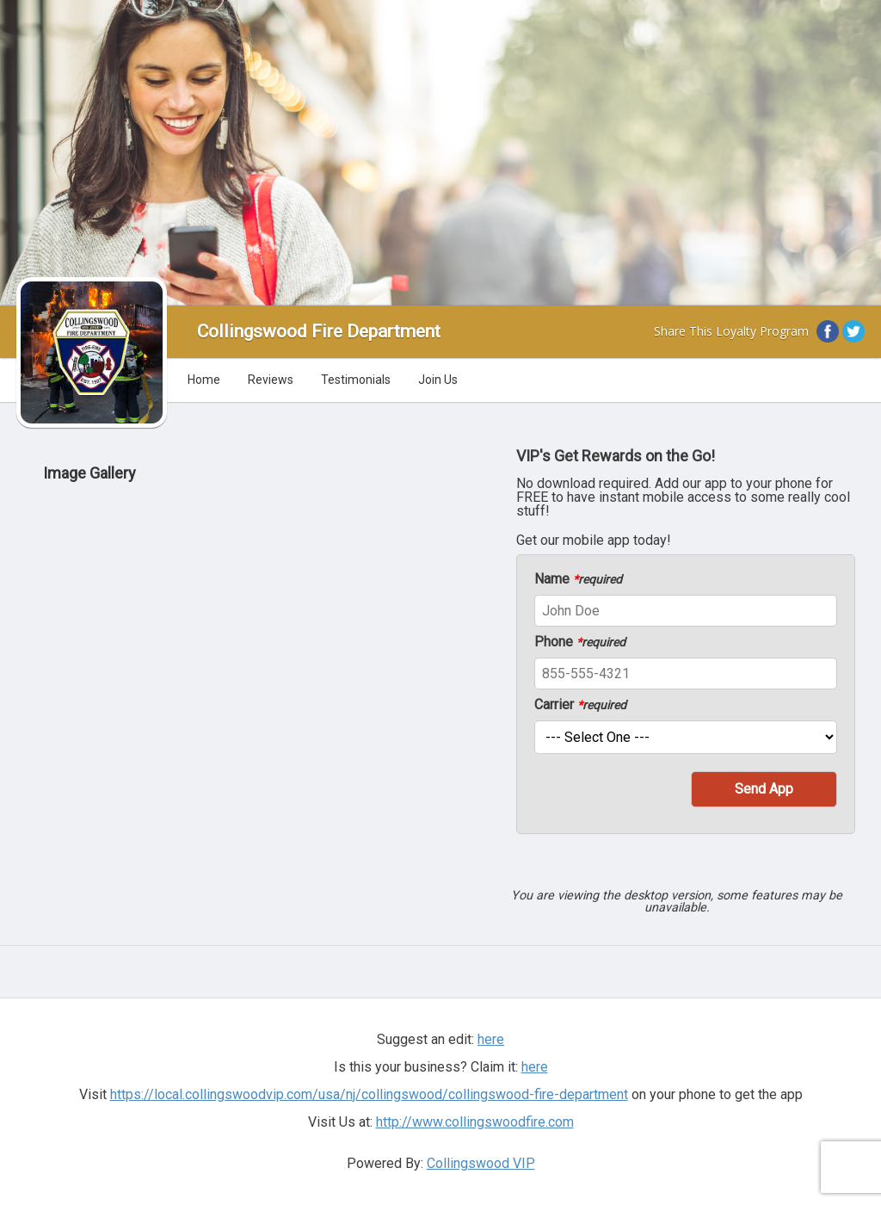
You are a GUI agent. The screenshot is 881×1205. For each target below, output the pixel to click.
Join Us (438, 379)
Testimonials (356, 379)
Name (578, 579)
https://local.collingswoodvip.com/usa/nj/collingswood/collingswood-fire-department (369, 1094)
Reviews (270, 379)
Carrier (580, 705)
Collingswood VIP (481, 1163)
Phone (579, 642)
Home (204, 379)
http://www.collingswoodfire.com (475, 1122)
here (490, 1039)
